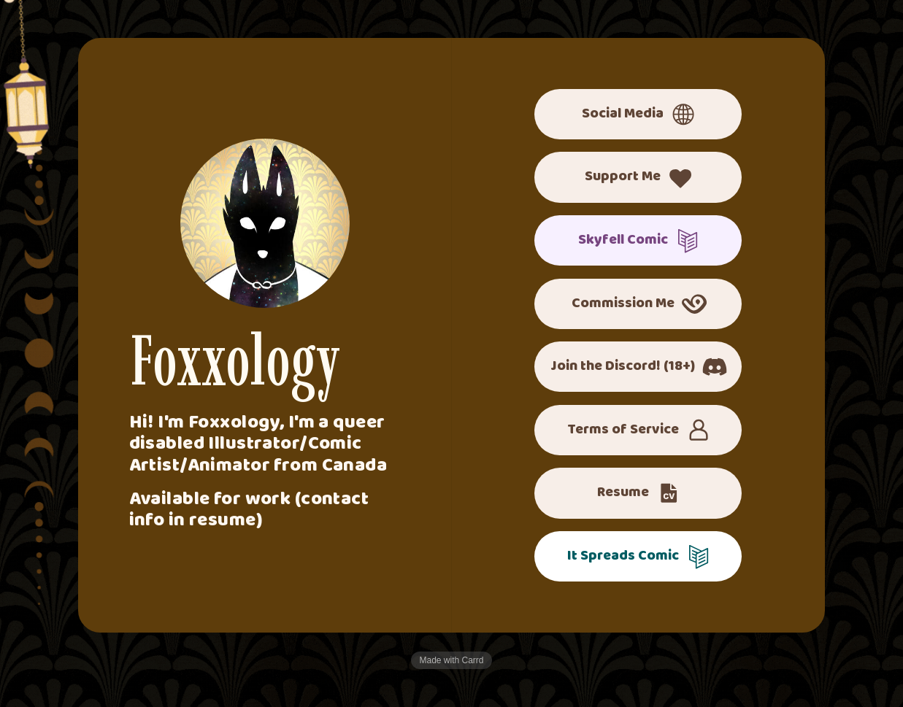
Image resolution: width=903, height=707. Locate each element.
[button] (638, 114)
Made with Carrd (451, 660)
